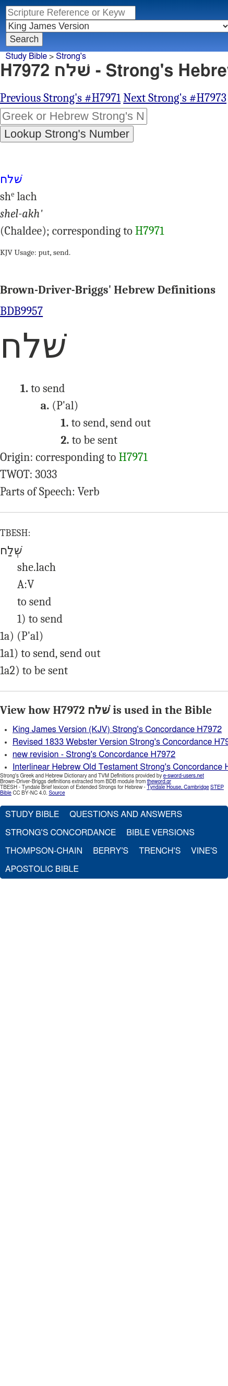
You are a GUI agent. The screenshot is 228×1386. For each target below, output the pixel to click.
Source (57, 793)
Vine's (204, 851)
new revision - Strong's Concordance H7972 (94, 754)
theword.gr (159, 781)
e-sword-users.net (183, 776)
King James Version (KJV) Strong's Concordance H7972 (117, 729)
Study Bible (26, 56)
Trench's (160, 851)
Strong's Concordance (60, 833)
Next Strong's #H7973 (174, 98)
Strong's (71, 56)
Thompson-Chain (43, 851)
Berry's (110, 851)
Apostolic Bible (42, 869)
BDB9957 (21, 311)
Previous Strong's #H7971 (60, 98)
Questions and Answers (125, 814)
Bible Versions (160, 833)
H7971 (149, 231)
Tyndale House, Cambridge (178, 787)
